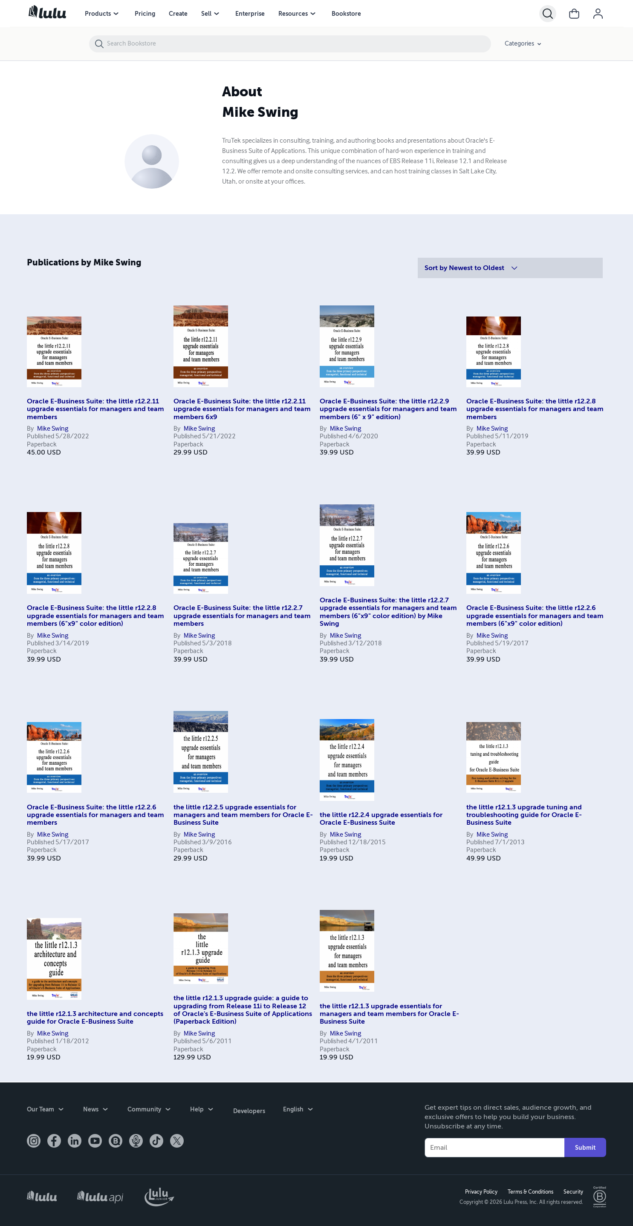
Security (573, 1191)
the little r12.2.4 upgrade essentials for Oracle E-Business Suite (381, 818)
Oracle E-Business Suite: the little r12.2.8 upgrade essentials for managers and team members (535, 409)
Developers (249, 1109)
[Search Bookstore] (298, 43)
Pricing (145, 13)
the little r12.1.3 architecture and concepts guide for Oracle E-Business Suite (95, 1017)
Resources (293, 13)
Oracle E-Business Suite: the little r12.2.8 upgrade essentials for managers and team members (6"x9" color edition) (95, 615)
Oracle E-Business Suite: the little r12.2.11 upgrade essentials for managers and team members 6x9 (242, 409)
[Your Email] (495, 1147)
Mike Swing (52, 429)
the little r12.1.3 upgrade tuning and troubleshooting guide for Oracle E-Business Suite (524, 815)
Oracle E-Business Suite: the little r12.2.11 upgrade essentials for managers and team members (95, 409)
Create (178, 13)
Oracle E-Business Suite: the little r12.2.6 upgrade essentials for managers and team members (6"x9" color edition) (535, 615)
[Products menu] (116, 14)
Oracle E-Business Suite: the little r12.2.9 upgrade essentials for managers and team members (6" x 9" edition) (388, 409)
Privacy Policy (481, 1191)
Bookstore (346, 13)
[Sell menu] (216, 14)
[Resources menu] (313, 14)
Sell (206, 13)
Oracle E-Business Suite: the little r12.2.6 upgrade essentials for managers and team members (95, 815)
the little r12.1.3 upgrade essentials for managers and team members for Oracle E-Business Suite (389, 1014)
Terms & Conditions (530, 1191)
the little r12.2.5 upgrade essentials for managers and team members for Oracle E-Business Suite (243, 815)
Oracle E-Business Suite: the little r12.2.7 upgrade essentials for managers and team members (242, 615)
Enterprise (250, 13)
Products (98, 13)
